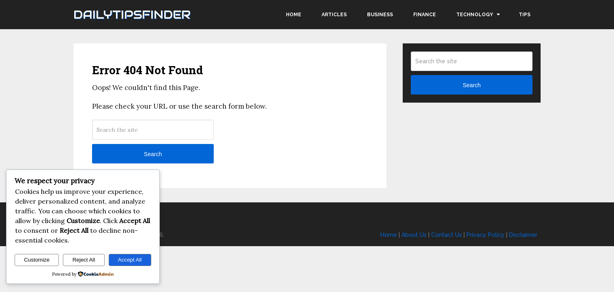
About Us (414, 235)
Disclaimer (523, 235)
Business (380, 14)
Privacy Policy (485, 235)
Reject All (84, 260)
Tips (524, 14)
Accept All (130, 260)
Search (153, 154)
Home (293, 14)
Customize (36, 260)
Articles (334, 14)
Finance (424, 14)
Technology (474, 14)
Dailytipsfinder (132, 14)
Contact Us (446, 235)
